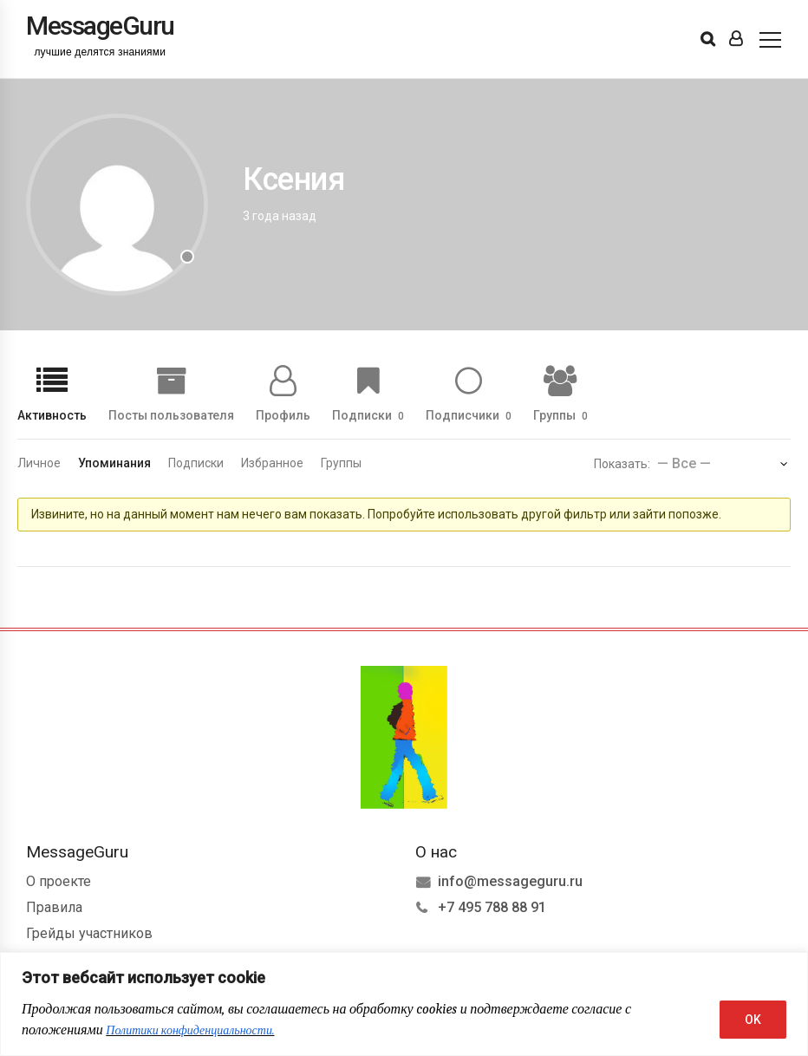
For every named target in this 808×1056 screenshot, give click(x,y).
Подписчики (469, 414)
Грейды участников (89, 933)
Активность (52, 414)
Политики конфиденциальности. (190, 1030)
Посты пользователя (171, 414)
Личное (39, 463)
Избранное (272, 463)
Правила (54, 907)
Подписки (368, 414)
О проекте (58, 881)
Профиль (283, 414)
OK (753, 1020)
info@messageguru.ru (510, 881)
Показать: (622, 464)
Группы (560, 414)
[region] (404, 1004)
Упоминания (114, 463)
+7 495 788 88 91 (492, 907)
